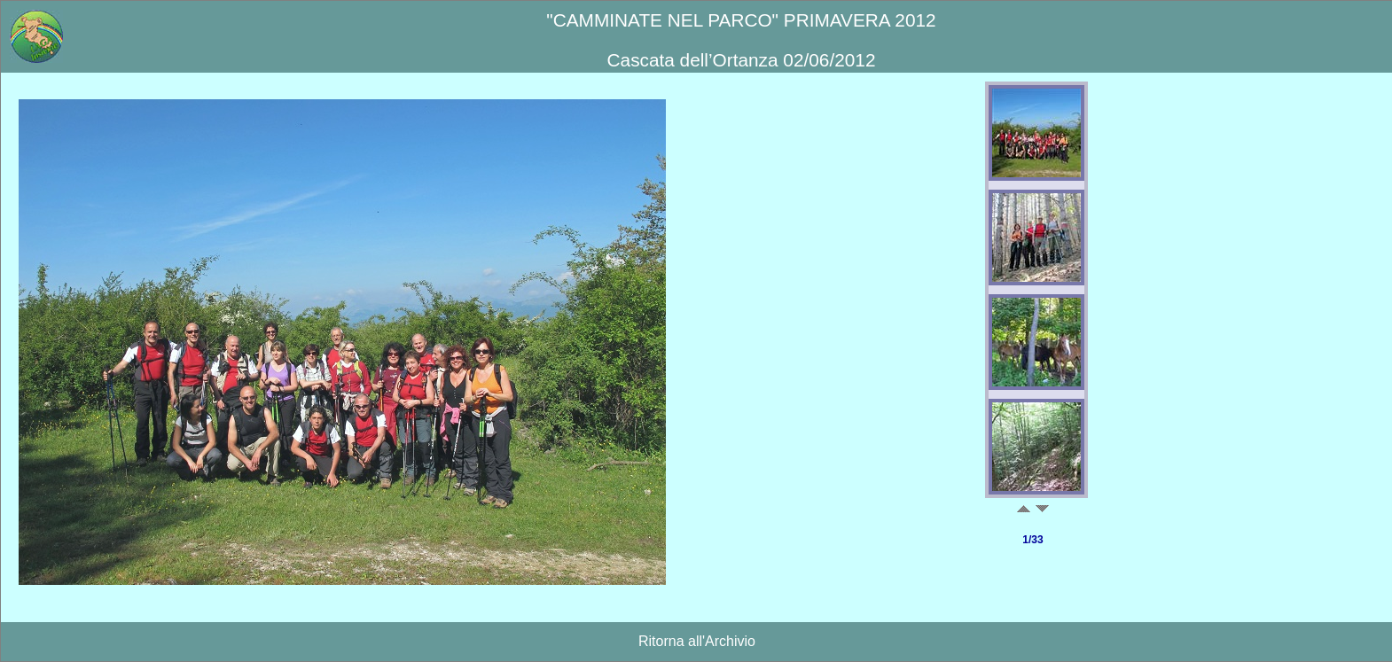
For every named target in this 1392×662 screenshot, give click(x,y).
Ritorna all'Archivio (696, 641)
